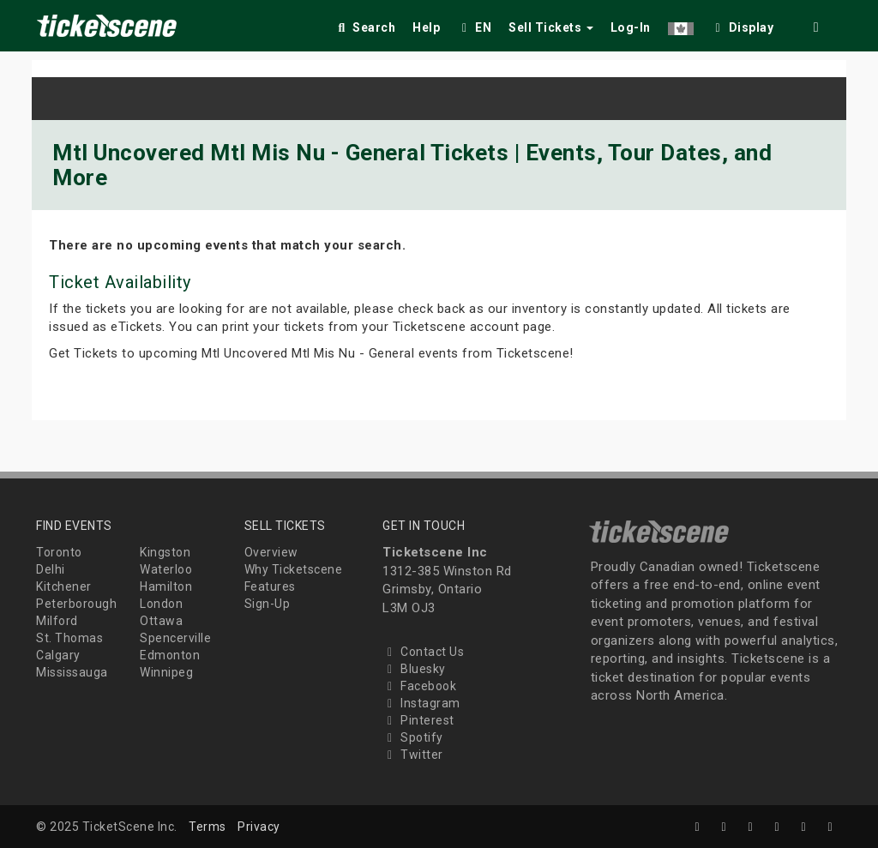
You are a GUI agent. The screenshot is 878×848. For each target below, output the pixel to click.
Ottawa (161, 621)
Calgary (58, 655)
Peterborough (76, 603)
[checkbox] (742, 24)
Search (364, 27)
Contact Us (423, 652)
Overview (271, 552)
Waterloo (166, 569)
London (161, 603)
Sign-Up (267, 603)
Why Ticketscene (293, 569)
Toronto (59, 552)
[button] (680, 24)
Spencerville (175, 638)
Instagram (421, 703)
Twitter (412, 754)
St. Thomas (69, 638)
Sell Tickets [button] (550, 27)
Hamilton (166, 586)
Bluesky (414, 669)
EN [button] (474, 27)
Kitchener (64, 586)
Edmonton (170, 655)
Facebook (419, 686)
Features (270, 586)
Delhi (50, 569)
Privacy (259, 826)
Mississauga (72, 672)
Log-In (630, 27)
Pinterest (418, 720)
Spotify (412, 737)
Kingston (165, 552)
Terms (207, 826)
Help (426, 27)
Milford (57, 621)
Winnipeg (166, 672)
